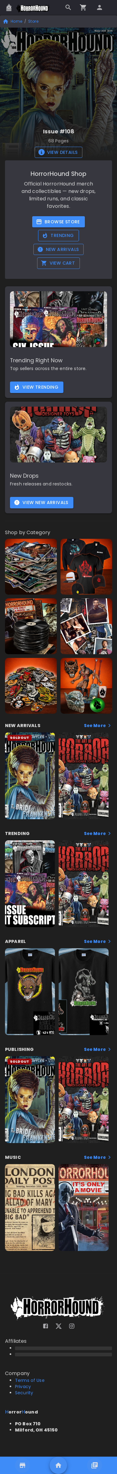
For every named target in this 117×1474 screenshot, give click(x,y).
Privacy (23, 1386)
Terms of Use (30, 1380)
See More (98, 726)
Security (24, 1393)
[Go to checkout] (83, 7)
